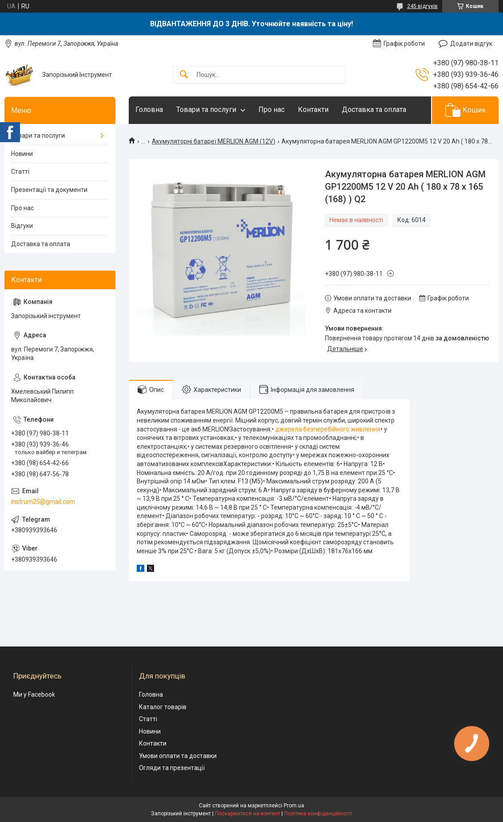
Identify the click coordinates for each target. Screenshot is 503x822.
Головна (149, 109)
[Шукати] (184, 75)
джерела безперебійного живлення (327, 429)
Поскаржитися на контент (247, 813)
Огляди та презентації (172, 767)
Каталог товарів (162, 706)
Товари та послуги (206, 109)
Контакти (313, 109)
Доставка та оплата (374, 109)
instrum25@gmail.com (43, 501)
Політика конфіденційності (318, 813)
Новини (22, 153)
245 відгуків (422, 6)
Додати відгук (471, 43)
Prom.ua (294, 805)
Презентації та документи (49, 189)
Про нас (271, 109)
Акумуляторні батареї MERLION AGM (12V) (213, 141)
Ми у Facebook (34, 694)
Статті (20, 171)
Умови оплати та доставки (178, 755)
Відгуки (22, 225)
